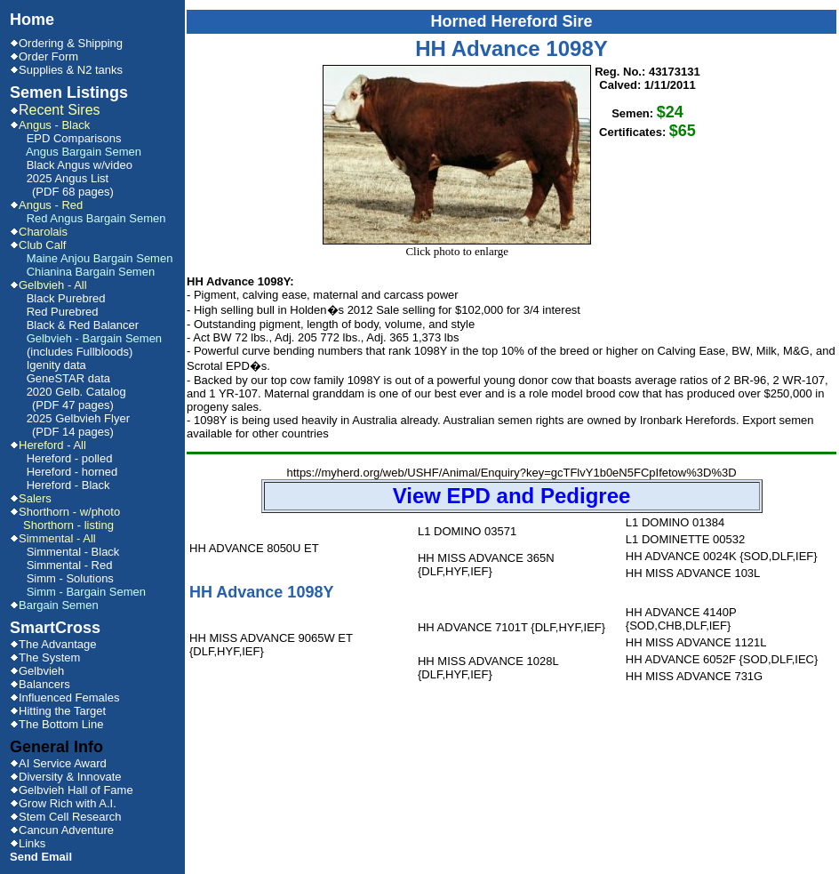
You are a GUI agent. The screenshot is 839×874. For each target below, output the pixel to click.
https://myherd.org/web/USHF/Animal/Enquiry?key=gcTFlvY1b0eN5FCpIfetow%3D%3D (512, 489)
